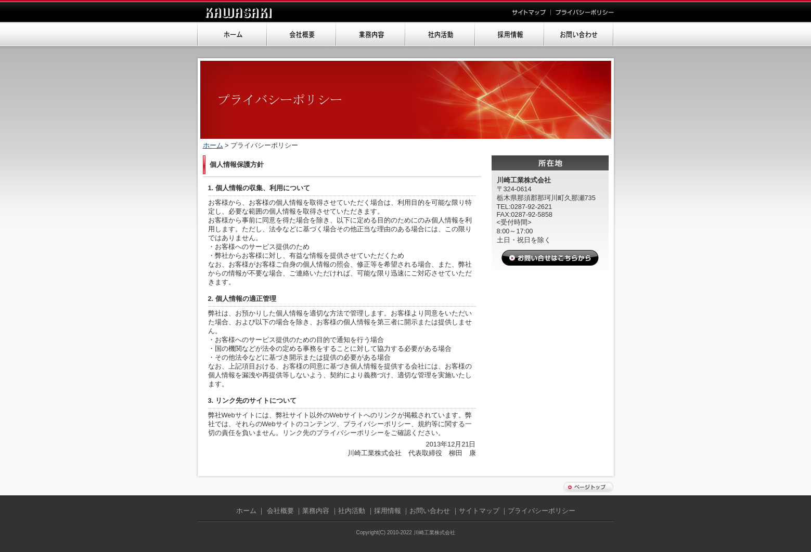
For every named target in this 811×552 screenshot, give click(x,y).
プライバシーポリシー (541, 511)
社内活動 (351, 511)
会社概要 (280, 511)
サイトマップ (479, 511)
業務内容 (315, 511)
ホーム (213, 145)
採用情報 (387, 511)
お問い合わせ (429, 511)
